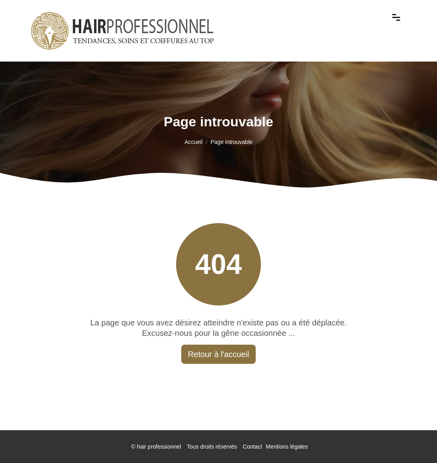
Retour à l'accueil (218, 354)
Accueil (193, 142)
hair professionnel (159, 446)
